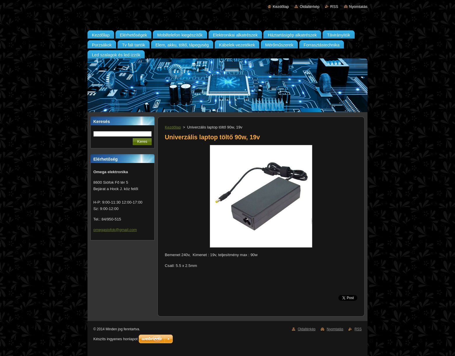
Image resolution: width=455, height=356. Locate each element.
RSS (334, 6)
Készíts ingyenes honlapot (115, 339)
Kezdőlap (281, 6)
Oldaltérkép (309, 6)
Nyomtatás (358, 6)
